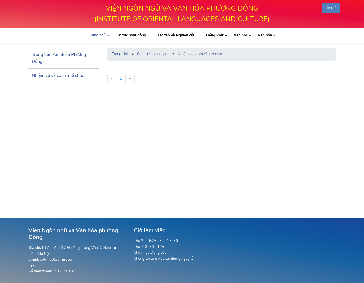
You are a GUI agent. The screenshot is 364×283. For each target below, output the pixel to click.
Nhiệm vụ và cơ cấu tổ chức (200, 54)
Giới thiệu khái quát (153, 54)
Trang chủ (120, 54)
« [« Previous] (112, 78)
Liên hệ (330, 7)
